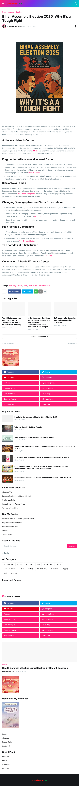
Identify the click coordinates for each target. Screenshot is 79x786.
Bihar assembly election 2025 (39, 286)
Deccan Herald (34, 173)
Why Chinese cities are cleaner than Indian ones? (34, 437)
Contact (5, 530)
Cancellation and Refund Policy (13, 504)
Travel (22, 569)
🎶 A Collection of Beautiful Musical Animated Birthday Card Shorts (41, 457)
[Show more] (45, 291)
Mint (35, 151)
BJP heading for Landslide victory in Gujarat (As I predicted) (65, 320)
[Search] (76, 3)
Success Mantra (10, 569)
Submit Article (7, 534)
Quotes (58, 564)
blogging (65, 569)
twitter (4, 761)
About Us (5, 738)
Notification (48, 564)
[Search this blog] (34, 546)
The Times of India (26, 241)
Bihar (25, 286)
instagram (6, 764)
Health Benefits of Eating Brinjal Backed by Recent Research (35, 668)
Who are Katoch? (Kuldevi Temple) (28, 427)
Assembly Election (14, 12)
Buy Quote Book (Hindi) (10, 526)
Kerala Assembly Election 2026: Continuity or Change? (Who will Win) (42, 477)
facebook (5, 756)
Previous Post (9, 344)
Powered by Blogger (11, 596)
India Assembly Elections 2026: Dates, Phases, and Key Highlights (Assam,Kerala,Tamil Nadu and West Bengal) (39, 322)
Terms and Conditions (10, 508)
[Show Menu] (3, 3)
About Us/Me (7, 492)
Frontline (38, 216)
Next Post (71, 344)
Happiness (29, 564)
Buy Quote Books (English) (12, 522)
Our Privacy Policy (9, 500)
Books (19, 564)
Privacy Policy (7, 742)
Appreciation (8, 564)
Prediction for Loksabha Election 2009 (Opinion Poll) (35, 417)
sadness (14, 573)
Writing (30, 569)
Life (38, 564)
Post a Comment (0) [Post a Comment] (39, 336)
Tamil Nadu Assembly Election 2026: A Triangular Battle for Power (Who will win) (11, 321)
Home (4, 12)
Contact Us (6, 746)
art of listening (42, 569)
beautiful (54, 569)
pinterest (5, 768)
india (5, 573)
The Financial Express (26, 194)
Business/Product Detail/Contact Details (16, 496)
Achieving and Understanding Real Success (18, 518)
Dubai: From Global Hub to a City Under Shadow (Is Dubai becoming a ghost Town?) (45, 447)
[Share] (75, 26)
